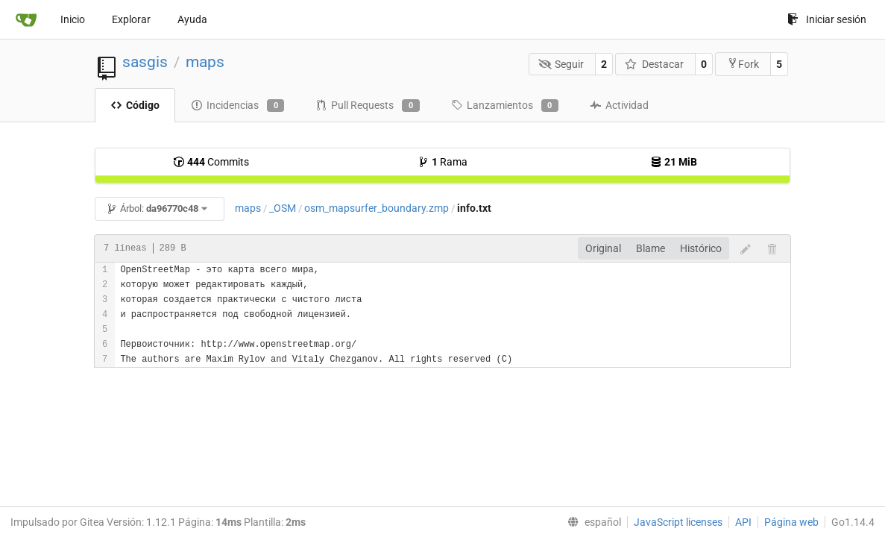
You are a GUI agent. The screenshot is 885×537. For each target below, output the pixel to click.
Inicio (72, 19)
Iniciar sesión (827, 19)
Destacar (654, 64)
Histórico (701, 248)
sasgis (145, 62)
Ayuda (192, 19)
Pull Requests (367, 106)
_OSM (282, 208)
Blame (650, 248)
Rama (442, 162)
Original (603, 248)
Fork (743, 63)
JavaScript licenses (678, 522)
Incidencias (237, 106)
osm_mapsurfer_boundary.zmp (376, 208)
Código (135, 105)
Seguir (561, 64)
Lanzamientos (504, 106)
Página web (791, 522)
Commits (211, 162)
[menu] (591, 522)
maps (205, 62)
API (743, 522)
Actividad (619, 105)
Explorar (131, 19)
